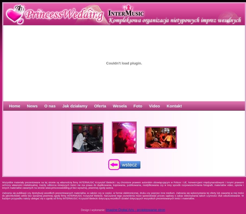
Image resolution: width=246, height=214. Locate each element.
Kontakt (174, 106)
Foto (138, 106)
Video (154, 106)
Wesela (120, 106)
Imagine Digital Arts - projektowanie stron (135, 210)
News (32, 106)
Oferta (100, 106)
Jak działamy (74, 106)
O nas (50, 106)
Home (14, 106)
